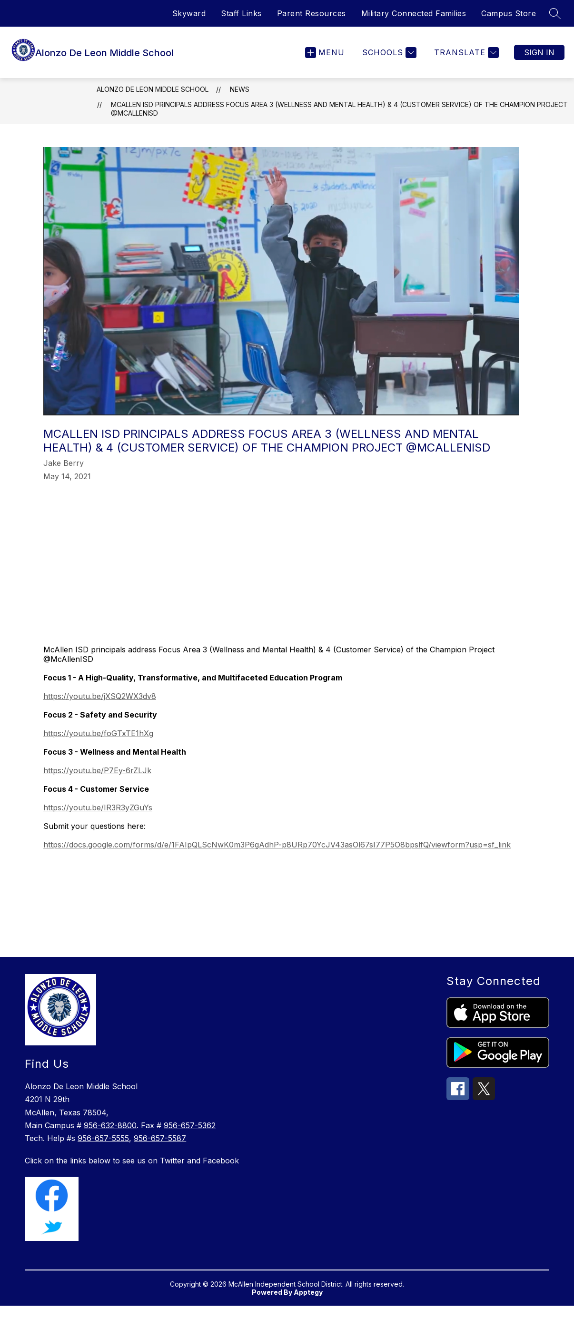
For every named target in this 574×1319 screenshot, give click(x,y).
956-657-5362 (190, 1138)
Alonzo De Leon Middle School (152, 102)
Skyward (189, 13)
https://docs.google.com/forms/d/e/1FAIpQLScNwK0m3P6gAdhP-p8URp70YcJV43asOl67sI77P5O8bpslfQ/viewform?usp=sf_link (277, 858)
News (239, 102)
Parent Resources (311, 13)
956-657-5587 (160, 1151)
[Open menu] (325, 59)
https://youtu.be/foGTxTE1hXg (98, 746)
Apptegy (308, 1305)
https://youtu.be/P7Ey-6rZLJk (97, 783)
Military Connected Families (413, 13)
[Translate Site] (465, 59)
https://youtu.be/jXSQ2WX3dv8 (99, 709)
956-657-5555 (103, 1151)
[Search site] (555, 13)
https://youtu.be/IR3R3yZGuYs (97, 821)
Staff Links (241, 13)
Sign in (539, 59)
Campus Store (508, 13)
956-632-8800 (110, 1138)
